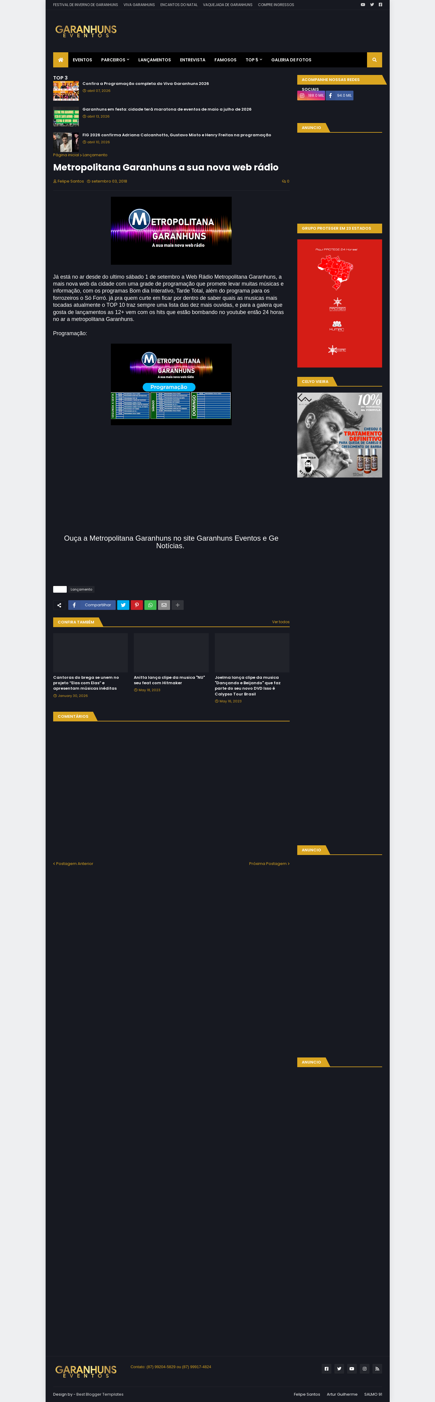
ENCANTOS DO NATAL (179, 4)
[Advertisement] (272, 27)
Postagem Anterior (74, 863)
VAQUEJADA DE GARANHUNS (228, 4)
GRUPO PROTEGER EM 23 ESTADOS (336, 228)
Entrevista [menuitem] (192, 60)
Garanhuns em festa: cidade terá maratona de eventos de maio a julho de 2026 (167, 109)
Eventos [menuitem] (82, 60)
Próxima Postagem (268, 863)
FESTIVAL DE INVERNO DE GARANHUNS (85, 4)
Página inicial (66, 155)
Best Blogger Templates (100, 1394)
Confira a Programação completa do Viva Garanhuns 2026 (145, 83)
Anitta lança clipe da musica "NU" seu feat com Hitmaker (169, 680)
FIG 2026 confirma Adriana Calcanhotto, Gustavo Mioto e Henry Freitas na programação (176, 135)
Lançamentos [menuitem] (154, 60)
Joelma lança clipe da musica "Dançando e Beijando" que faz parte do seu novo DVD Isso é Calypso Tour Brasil (248, 686)
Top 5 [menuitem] (252, 60)
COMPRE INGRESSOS (276, 4)
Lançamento (95, 155)
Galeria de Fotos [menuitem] (291, 60)
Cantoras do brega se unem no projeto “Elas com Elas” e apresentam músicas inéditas (86, 683)
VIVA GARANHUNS (139, 4)
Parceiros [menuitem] (113, 60)
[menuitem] (60, 59)
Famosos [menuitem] (225, 60)
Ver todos (281, 621)
